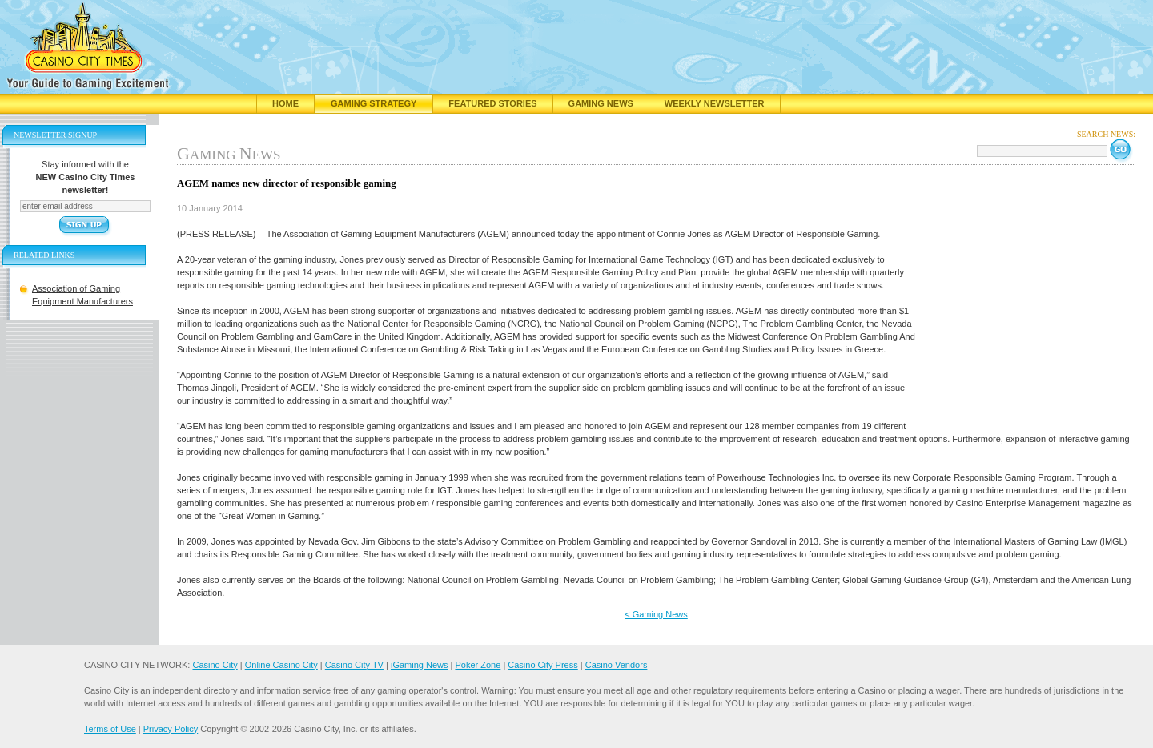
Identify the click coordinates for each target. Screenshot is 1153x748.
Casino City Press (542, 665)
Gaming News (600, 103)
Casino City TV (354, 665)
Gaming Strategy (373, 103)
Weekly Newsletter (715, 103)
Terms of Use (110, 729)
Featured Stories (492, 103)
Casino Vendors (616, 665)
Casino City (214, 665)
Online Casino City (281, 665)
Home (285, 103)
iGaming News (419, 665)
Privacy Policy (170, 729)
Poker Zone (477, 665)
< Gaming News (656, 614)
